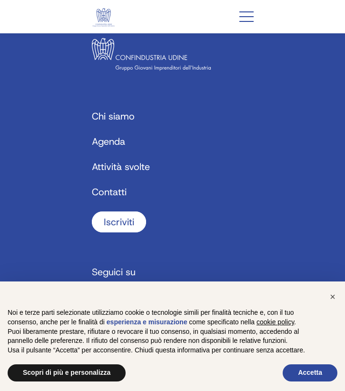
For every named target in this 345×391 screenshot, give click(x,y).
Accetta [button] (310, 372)
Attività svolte (121, 166)
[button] (332, 296)
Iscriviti (119, 222)
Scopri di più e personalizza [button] (66, 372)
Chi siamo (113, 116)
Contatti (109, 192)
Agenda (108, 141)
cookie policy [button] (275, 322)
